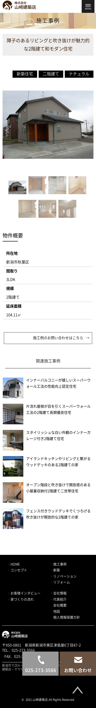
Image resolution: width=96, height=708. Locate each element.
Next (88, 130)
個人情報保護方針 (66, 617)
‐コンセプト (17, 570)
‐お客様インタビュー (23, 593)
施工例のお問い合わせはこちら (58, 338)
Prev (7, 130)
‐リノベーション (63, 576)
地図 (56, 611)
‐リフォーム (60, 582)
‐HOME (13, 564)
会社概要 (60, 605)
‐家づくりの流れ (20, 599)
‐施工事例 (58, 564)
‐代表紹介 (58, 599)
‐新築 (55, 570)
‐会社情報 (58, 593)
